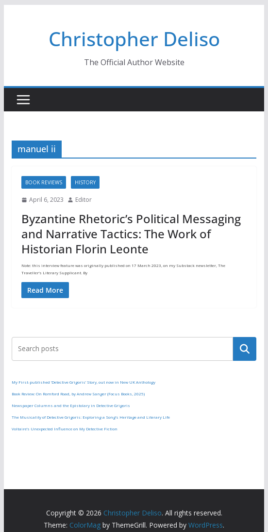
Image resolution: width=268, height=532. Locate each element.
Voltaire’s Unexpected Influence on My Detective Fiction (64, 428)
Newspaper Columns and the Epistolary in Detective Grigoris (71, 405)
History (85, 182)
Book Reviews (43, 182)
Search (244, 348)
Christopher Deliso (134, 38)
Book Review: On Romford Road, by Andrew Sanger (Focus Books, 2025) (78, 393)
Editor (83, 199)
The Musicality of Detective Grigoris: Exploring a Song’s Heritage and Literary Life (91, 417)
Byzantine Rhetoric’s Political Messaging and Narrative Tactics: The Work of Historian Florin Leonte (131, 234)
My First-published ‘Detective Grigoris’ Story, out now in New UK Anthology (83, 382)
